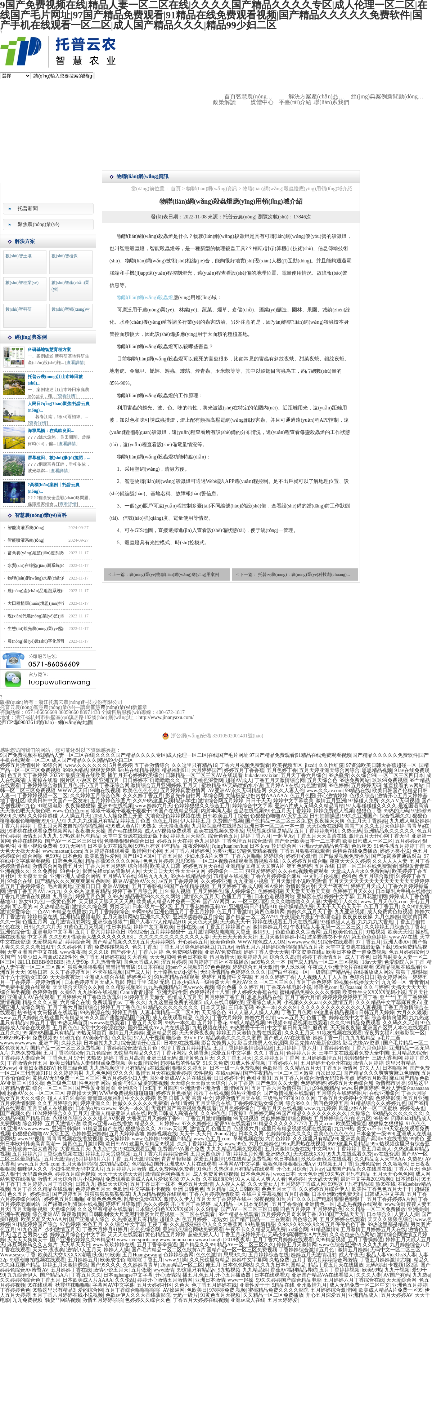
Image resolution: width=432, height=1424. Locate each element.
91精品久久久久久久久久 (170, 1007)
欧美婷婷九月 (252, 957)
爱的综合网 (90, 1290)
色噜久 (202, 1017)
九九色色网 (98, 1073)
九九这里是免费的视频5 (174, 1002)
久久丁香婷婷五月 (70, 972)
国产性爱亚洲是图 (95, 1088)
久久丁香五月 (269, 1053)
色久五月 (17, 1194)
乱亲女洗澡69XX (142, 1199)
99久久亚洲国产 (359, 816)
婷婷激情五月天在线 (238, 1098)
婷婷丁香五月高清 (124, 1058)
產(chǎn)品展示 (330, 96)
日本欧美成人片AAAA (87, 1280)
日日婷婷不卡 (138, 780)
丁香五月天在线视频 (279, 1108)
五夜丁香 (158, 1224)
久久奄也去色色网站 (352, 1234)
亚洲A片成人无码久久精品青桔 (309, 805)
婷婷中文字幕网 (249, 1260)
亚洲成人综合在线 (104, 977)
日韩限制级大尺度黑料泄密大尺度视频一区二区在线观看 (152, 1214)
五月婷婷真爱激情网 (183, 790)
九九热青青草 (106, 962)
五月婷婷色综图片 (110, 800)
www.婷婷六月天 (153, 805)
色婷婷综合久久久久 (288, 1133)
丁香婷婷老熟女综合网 (258, 1103)
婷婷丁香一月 (328, 1038)
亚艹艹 (387, 997)
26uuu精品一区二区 (181, 1265)
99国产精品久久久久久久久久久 (312, 1113)
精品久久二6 (148, 1123)
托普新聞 (28, 208)
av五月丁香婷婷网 (178, 881)
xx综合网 (298, 1229)
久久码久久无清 (400, 1022)
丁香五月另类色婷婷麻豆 (187, 947)
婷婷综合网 (77, 942)
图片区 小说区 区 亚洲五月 (90, 780)
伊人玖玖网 (292, 967)
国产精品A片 (54, 1275)
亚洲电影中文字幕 (52, 932)
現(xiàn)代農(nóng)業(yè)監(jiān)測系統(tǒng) (49, 615)
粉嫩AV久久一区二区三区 (35, 1093)
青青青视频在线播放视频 (74, 1138)
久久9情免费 (415, 906)
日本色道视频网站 (274, 896)
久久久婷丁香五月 (143, 795)
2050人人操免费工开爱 (117, 816)
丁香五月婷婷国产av (227, 927)
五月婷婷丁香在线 (71, 1270)
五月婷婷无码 (366, 785)
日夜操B (237, 1113)
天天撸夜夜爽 (174, 826)
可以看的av (24, 906)
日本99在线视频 (181, 1043)
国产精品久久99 (197, 1244)
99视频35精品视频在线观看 (297, 1022)
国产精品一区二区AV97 (251, 916)
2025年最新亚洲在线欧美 (77, 775)
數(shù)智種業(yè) (22, 282)
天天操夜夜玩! (66, 977)
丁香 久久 (135, 1002)
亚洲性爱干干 (254, 1285)
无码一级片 (185, 1295)
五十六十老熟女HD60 (24, 977)
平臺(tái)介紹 (295, 102)
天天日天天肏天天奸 (234, 937)
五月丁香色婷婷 (314, 982)
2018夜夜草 (237, 1239)
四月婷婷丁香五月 (224, 997)
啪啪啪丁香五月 (145, 1260)
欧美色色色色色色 (334, 1133)
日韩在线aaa (189, 927)
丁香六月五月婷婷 (105, 866)
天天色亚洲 (310, 1174)
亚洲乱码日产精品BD (252, 906)
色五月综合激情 (376, 876)
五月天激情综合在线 (287, 1149)
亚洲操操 (418, 1209)
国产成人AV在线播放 (287, 1038)
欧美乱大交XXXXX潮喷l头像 (70, 1254)
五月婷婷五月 (83, 1260)
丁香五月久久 (86, 1275)
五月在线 (324, 866)
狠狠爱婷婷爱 (261, 871)
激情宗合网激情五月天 (57, 866)
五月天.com (321, 1123)
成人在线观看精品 (172, 1017)
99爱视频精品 (47, 942)
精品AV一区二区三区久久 (245, 1244)
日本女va (259, 846)
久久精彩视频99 (123, 987)
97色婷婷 (70, 1224)
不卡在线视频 (108, 972)
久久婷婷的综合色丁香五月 (30, 1280)
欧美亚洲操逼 (351, 1123)
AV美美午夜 (95, 1038)
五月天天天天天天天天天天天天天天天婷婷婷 (380, 881)
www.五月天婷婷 (18, 1017)
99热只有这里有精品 (157, 846)
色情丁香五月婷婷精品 (186, 1048)
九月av (316, 1169)
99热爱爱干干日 (247, 1027)
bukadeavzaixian (262, 775)
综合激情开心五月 (141, 1043)
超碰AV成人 (238, 780)
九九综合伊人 (22, 1275)
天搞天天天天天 (408, 987)
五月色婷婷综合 (236, 1108)
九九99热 (344, 1128)
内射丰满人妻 (216, 810)
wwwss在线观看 (107, 1022)
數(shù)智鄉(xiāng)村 (70, 309)
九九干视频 (397, 1270)
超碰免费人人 (203, 1234)
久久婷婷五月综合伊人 (324, 1189)
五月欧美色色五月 (343, 932)
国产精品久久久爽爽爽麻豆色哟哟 (73, 881)
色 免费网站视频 (184, 952)
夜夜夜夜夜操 (357, 916)
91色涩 (204, 1169)
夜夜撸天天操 (90, 831)
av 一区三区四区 (250, 901)
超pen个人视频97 (184, 967)
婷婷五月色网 (90, 896)
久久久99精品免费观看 (355, 1022)
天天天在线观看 (125, 1234)
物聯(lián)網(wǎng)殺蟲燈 (145, 297)
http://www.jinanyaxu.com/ (166, 717)
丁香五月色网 (297, 1012)
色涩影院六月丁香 (404, 962)
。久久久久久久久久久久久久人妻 (172, 937)
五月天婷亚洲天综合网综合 (329, 770)
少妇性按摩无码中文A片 (77, 1169)
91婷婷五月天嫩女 (144, 997)
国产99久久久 (105, 1265)
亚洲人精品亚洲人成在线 (118, 1113)
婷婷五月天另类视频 (108, 1154)
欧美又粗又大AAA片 (44, 1219)
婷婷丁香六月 (255, 836)
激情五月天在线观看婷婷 (163, 1073)
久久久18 (98, 952)
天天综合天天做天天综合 (198, 1083)
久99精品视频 (330, 1239)
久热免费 (279, 1260)
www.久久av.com (324, 790)
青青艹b (353, 826)
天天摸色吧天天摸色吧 (25, 810)
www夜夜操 (73, 952)
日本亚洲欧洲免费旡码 (337, 1194)
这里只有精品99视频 (152, 1143)
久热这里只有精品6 (60, 1017)
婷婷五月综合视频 (75, 1174)
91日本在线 (150, 967)
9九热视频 (229, 1270)
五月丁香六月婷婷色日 (100, 932)
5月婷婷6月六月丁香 (98, 1159)
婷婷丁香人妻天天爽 (266, 952)
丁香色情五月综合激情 (247, 841)
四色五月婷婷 (295, 1209)
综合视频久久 (395, 816)
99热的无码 (396, 810)
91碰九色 (70, 1038)
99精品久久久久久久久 (398, 1113)
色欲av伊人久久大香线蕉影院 (138, 1295)
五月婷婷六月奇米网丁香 (288, 1214)
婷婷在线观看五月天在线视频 (285, 921)
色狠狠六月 (246, 1128)
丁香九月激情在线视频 (25, 896)
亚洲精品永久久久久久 (389, 831)
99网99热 (142, 911)
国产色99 (266, 1083)
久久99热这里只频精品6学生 (164, 800)
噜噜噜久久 (167, 780)
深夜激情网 (74, 1214)
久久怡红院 (331, 765)
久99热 (115, 896)
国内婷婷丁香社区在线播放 (218, 962)
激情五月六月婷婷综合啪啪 (265, 947)
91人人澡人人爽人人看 (260, 1179)
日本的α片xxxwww (96, 1108)
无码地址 (376, 1265)
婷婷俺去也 (412, 1108)
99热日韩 (37, 972)
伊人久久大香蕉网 (222, 1224)
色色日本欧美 (192, 957)
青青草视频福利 (105, 1098)
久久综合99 (363, 775)
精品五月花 (310, 947)
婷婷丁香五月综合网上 (137, 891)
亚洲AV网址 (116, 886)
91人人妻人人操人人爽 (254, 1012)
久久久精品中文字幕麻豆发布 (388, 1002)
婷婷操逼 (40, 1194)
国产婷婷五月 (67, 1194)
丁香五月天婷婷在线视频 (200, 1300)
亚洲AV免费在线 (222, 952)
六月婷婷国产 (207, 770)
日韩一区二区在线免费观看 (367, 866)
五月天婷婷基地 (126, 1133)
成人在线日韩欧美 (224, 1002)
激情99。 (263, 932)
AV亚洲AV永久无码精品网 (237, 790)
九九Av (225, 947)
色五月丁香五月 (381, 906)
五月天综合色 (322, 780)
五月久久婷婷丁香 (275, 977)
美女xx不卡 (369, 1128)
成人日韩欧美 (244, 1189)
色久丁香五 (144, 947)
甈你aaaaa (350, 987)
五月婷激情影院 (17, 1103)
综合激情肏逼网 (389, 1017)
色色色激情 (208, 1254)
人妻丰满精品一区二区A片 (169, 1012)
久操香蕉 (199, 1053)
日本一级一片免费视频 (235, 1068)
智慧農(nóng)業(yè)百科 (255, 96)
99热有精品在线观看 (176, 977)
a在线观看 (158, 1068)
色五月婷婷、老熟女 (204, 1219)
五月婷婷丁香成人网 (303, 1184)
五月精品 (216, 1189)
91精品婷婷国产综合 (35, 1224)
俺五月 (213, 1265)
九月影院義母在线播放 (217, 826)
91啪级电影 (50, 805)
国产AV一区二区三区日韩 (73, 841)
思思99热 (185, 861)
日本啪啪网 (395, 1068)
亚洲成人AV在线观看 (30, 997)
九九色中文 (105, 1149)
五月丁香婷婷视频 (339, 1270)
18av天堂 (372, 962)
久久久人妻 (368, 1275)
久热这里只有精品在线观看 (244, 1169)
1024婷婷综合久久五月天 (60, 1113)
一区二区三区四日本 (401, 775)
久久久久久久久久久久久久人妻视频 (341, 1007)
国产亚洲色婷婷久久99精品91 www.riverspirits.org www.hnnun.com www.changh (136, 1239)
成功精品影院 (114, 1164)
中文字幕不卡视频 (150, 1189)
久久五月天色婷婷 (384, 826)
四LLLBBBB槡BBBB (40, 962)
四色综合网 (305, 1219)
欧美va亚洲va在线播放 (107, 1123)
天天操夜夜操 (345, 1027)
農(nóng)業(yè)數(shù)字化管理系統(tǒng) (46, 641)
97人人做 (190, 1179)
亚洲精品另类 (162, 1032)
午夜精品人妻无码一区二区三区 (326, 927)
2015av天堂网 (173, 1128)
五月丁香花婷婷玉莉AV (200, 906)
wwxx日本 (284, 1174)
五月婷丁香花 (212, 1022)
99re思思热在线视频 (304, 1143)
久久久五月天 (299, 1032)
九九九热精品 (360, 1038)
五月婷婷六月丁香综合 (47, 1184)
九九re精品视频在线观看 (159, 1194)
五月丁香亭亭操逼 (157, 1244)
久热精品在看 (55, 906)
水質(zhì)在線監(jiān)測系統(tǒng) (39, 565)
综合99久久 (298, 1103)
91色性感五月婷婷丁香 (399, 846)
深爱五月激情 (209, 1159)
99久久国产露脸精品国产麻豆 (117, 1017)
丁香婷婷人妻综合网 (22, 1058)
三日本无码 (240, 1007)
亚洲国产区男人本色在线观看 (395, 1027)
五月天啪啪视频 (30, 1209)
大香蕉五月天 (75, 1149)
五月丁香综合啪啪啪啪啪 (133, 1290)
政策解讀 (224, 102)
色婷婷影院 (270, 891)
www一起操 (240, 1280)
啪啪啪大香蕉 (235, 932)
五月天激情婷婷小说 (282, 937)
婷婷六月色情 (260, 1017)
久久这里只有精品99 (315, 1138)
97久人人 (370, 1068)
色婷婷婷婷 (313, 1083)
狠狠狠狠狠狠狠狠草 (107, 1194)
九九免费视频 (27, 1300)
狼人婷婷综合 (240, 891)
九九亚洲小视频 (251, 881)
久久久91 (288, 1007)
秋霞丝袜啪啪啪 (72, 1285)
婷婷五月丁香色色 (120, 1007)
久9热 (18, 816)
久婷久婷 (71, 1043)
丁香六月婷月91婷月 (105, 1229)
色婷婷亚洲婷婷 (89, 1133)
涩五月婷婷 (173, 962)
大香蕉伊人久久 (340, 901)
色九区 (363, 1118)
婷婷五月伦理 (248, 1154)
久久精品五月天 (302, 1068)
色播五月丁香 (236, 896)
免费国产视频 (228, 821)
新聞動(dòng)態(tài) (406, 96)
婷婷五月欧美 (372, 1078)
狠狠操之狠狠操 (386, 1123)
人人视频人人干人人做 (322, 977)
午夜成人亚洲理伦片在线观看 (340, 967)
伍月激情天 (222, 957)
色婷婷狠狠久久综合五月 (202, 805)
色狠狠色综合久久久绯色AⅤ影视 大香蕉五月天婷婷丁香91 (118, 1118)
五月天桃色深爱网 (203, 780)
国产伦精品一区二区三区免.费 (278, 821)
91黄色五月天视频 (83, 927)
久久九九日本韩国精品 (280, 1265)
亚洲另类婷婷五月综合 (198, 916)
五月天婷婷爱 (282, 1300)
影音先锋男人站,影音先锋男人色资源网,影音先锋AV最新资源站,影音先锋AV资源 (291, 1043)
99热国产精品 (176, 1138)
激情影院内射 (300, 886)
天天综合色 (213, 1012)
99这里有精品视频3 (335, 1012)
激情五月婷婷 (353, 1249)
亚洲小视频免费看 (37, 846)
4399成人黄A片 (122, 826)
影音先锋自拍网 (183, 795)
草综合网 (213, 795)
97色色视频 (217, 967)
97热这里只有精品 (80, 836)
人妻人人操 (406, 1214)
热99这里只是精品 (348, 1143)
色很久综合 (362, 795)
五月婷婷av (407, 841)
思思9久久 (235, 1254)
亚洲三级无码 (162, 1058)
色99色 (348, 876)
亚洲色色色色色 (104, 1199)
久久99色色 (213, 1113)
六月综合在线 (75, 1002)
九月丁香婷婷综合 (109, 911)
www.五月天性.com (38, 1164)
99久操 (36, 1083)
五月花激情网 (372, 896)
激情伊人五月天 (84, 1249)
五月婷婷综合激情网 (333, 1290)
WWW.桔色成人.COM (261, 942)
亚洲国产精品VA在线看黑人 (323, 1275)
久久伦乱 (125, 1280)
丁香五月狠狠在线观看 (305, 851)
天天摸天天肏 (32, 876)
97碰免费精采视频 (257, 851)
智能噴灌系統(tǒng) (26, 540)
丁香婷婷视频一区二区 (42, 795)
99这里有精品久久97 (136, 1053)
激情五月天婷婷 (126, 1032)
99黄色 (416, 1138)
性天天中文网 (190, 871)
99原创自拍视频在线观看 (37, 1260)
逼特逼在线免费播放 (355, 851)
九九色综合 (98, 1053)
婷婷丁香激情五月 (322, 957)
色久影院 (122, 1038)
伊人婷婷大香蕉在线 (254, 992)
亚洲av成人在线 (247, 1300)
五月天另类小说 (30, 1234)
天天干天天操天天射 (120, 1174)
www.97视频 (30, 1138)
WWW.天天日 (73, 790)
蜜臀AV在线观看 (232, 1123)
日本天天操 (213, 1007)
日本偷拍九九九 (101, 1043)
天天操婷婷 (117, 1138)
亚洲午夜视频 (15, 1214)
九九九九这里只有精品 (93, 821)
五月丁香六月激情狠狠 (276, 1088)
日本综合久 (379, 1214)
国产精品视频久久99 (115, 942)
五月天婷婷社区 (154, 1285)
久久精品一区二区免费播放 (375, 1209)
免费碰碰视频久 (112, 947)
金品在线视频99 (251, 810)
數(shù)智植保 (64, 255)
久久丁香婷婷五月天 (199, 1143)
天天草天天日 (75, 1244)
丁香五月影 (170, 856)
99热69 (94, 1058)
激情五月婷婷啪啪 (102, 1300)
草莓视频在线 (248, 1138)
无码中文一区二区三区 (395, 1249)
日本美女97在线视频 (110, 846)
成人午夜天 (351, 1254)
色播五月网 (35, 921)
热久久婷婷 (155, 1204)
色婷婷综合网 (178, 1254)
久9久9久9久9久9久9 (300, 1224)
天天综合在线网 (324, 826)
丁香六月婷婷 (15, 826)
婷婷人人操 (116, 1249)
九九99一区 (393, 982)
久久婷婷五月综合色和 (95, 795)
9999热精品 (75, 770)
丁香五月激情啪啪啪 (208, 1118)
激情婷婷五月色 (270, 927)
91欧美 (112, 1254)
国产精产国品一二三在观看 (260, 1219)
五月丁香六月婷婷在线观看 (283, 1239)
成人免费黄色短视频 (390, 911)
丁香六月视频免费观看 (245, 765)
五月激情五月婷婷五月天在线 (373, 1229)
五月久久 (10, 1032)
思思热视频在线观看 (359, 1204)
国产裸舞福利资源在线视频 (72, 1204)
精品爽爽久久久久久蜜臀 (233, 1038)
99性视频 (203, 1073)
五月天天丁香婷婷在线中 (224, 1199)
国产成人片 (137, 972)
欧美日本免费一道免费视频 (356, 952)
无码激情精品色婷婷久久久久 (233, 972)
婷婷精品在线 (42, 916)
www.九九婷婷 (320, 1108)
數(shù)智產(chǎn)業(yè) (70, 286)
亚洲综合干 (130, 1088)
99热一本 (266, 1007)
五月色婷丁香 (282, 770)
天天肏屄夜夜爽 (196, 1032)
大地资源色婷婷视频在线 (173, 816)
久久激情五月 (338, 1002)
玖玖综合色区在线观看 (326, 1159)
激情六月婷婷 (368, 1063)
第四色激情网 (270, 911)
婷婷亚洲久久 (95, 1103)
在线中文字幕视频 (262, 1194)
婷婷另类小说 (395, 851)
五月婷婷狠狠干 (167, 932)
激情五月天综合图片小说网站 (70, 1179)
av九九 (53, 891)
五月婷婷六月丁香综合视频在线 (47, 1154)
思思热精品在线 (264, 997)
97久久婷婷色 (197, 1123)
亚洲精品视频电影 (80, 916)
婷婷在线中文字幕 (349, 1017)
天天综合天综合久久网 (78, 987)
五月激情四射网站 (70, 921)
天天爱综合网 (401, 1280)
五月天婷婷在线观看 (342, 1219)
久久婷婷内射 (68, 1073)
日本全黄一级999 (375, 1133)
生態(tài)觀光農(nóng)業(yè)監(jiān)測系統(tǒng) (52, 628)
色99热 (52, 856)
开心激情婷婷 (332, 795)
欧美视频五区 (287, 765)
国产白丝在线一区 (288, 972)
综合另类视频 (15, 992)
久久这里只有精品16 (194, 765)
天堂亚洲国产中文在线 (32, 952)
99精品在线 (357, 790)
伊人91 (57, 821)
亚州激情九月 (312, 1285)
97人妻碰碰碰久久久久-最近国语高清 (387, 805)
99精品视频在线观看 (398, 967)
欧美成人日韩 (165, 866)
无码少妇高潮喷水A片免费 (297, 1234)
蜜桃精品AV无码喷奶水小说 (232, 785)
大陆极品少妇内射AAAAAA (256, 795)
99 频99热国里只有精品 (48, 1032)
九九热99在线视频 (97, 992)
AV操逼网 (173, 1290)
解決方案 (299, 96)
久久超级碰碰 (185, 1224)
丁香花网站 (173, 1053)
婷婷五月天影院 (188, 836)
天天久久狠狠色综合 (390, 1219)
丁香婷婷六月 (283, 1063)
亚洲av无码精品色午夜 (324, 846)
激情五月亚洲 (331, 800)
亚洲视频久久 (15, 871)
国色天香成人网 (141, 962)
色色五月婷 (165, 821)
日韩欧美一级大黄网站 (32, 1149)
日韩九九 (85, 1184)
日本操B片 (407, 1179)
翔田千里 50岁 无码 (148, 982)
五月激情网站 (203, 932)
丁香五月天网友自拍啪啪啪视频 (67, 826)
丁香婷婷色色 (334, 1048)
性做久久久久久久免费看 (140, 1103)
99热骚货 (339, 775)
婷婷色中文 (139, 977)
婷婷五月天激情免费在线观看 (249, 1032)
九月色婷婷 (387, 916)
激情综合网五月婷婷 (220, 800)
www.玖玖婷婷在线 (114, 1244)
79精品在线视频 (231, 876)
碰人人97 (58, 1098)
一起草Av (283, 836)
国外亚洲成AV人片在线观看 (159, 1027)
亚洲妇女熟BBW (36, 1068)
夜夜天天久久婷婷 (350, 861)
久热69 (415, 1159)
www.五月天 (290, 1017)
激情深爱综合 (15, 911)
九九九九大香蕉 (375, 921)
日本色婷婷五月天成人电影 (94, 982)
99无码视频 (245, 1118)
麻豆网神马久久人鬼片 (32, 1244)
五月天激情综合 (141, 1159)
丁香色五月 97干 (66, 1058)
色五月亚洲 (415, 1098)
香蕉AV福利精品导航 (293, 1270)
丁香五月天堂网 (144, 1022)
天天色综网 (162, 957)
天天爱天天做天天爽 (307, 891)
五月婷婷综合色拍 (334, 1118)
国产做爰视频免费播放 (344, 856)
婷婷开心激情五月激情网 (165, 1280)
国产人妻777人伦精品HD (157, 921)
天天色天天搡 (203, 921)
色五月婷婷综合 (406, 952)
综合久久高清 (285, 957)
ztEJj (150, 1088)
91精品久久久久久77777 (279, 1123)
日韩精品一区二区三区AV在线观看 (203, 775)
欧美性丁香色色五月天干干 (382, 1189)
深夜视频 (264, 1199)
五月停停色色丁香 (345, 1224)
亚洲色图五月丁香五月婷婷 (184, 911)
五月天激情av (59, 1159)
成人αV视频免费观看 (168, 831)
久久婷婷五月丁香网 (277, 1058)
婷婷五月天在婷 (174, 841)
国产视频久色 (15, 1113)
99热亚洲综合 (246, 1093)
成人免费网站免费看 (171, 1169)
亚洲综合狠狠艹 (110, 921)
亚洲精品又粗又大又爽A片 (254, 866)
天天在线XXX (308, 1154)
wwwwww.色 (302, 942)
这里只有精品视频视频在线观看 (296, 1128)
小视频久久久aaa (302, 1002)
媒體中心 (262, 102)
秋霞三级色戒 (72, 1068)
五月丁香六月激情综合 (73, 1007)
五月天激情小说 (62, 1123)
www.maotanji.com (62, 851)
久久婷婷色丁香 (74, 947)
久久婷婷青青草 (140, 1265)
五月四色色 (65, 1027)
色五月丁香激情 (234, 911)
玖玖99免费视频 (390, 780)
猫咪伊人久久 (32, 1169)
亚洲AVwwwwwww (28, 1128)
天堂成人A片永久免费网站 (360, 871)
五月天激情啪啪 (79, 1164)
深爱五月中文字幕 (231, 1053)
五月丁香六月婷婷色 (187, 851)
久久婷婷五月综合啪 (304, 861)
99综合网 (52, 765)
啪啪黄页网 (415, 916)
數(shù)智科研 (18, 309)
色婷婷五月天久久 (353, 891)
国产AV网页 (216, 901)
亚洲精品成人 (363, 1295)
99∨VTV (194, 1038)
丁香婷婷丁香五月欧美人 (364, 1149)
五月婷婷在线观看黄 (107, 851)
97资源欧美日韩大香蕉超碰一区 (381, 765)
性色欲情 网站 (95, 1083)
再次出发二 (328, 1073)
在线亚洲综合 (384, 1093)
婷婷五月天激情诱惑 (65, 1265)
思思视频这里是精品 (269, 831)
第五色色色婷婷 (369, 937)
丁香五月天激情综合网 (280, 780)
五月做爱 (141, 1270)
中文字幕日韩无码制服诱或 (297, 1027)
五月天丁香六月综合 (303, 775)
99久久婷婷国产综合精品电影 (288, 1280)
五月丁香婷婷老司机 (316, 831)
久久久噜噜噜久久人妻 (295, 901)
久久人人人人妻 (390, 861)
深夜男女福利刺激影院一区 (394, 1032)
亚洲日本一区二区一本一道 (274, 826)
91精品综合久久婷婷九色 (378, 1103)
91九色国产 (29, 1229)
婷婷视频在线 (162, 1133)
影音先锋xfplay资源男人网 (111, 871)
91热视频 (375, 932)
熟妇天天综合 (113, 1184)
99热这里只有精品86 (350, 1184)
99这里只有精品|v (196, 1270)
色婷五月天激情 (195, 1184)
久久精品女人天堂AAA (379, 1159)
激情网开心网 (147, 851)
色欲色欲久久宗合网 (298, 932)
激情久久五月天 (201, 896)
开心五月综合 (291, 1169)
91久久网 (306, 1098)
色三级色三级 (61, 1083)
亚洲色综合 (367, 1164)
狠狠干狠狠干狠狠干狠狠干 (121, 810)
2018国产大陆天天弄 (341, 1214)
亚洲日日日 (87, 886)
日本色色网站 (255, 1174)
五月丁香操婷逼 (365, 1239)
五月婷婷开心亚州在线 (326, 1063)
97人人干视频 (149, 1038)
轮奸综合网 (284, 846)
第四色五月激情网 (83, 1143)
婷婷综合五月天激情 (255, 967)
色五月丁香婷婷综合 (22, 886)
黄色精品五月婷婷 (165, 1234)
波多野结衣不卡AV (328, 937)
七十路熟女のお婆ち (175, 972)
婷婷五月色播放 (173, 1093)
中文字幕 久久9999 (48, 937)
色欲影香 (272, 1068)
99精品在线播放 (69, 911)
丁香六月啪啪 (246, 856)
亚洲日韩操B (66, 1128)
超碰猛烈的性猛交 (180, 1063)
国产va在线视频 (125, 831)
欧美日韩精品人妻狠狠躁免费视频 (88, 1063)
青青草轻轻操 (176, 1159)
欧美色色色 (222, 942)
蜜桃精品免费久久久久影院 (310, 992)
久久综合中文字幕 (125, 1224)
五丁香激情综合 (152, 765)
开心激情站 (167, 1275)
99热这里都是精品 (388, 1224)
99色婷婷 (339, 785)
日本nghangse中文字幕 (128, 1275)
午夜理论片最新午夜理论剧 (310, 916)
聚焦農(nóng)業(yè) (38, 224)
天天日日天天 (158, 871)
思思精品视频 (377, 770)
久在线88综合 (218, 1179)
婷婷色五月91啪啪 (64, 1199)
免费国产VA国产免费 (181, 1149)
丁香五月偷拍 (410, 921)
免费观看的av (107, 1002)
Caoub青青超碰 (137, 992)
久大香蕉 (137, 957)
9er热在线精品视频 (138, 770)
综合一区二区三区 (52, 1088)
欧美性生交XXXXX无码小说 (374, 992)
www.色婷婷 (145, 1138)
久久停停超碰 (42, 816)
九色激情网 (313, 785)
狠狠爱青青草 (414, 866)
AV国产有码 (396, 1275)
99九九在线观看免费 (349, 1154)
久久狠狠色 (395, 1164)
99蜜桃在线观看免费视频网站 (40, 831)
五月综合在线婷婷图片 (341, 1093)
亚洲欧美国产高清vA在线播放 (374, 1138)
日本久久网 (251, 1133)
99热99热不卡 (15, 1038)
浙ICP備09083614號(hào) (27, 722)
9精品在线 (283, 1285)
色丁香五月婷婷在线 (102, 957)
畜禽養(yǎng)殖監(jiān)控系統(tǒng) (41, 552)
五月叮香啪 (296, 1194)
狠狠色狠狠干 (349, 1199)
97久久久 (123, 1073)
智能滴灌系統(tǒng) (26, 527)
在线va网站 (228, 1073)
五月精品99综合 (409, 1053)
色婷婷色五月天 (93, 1189)
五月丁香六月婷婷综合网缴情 (324, 1260)
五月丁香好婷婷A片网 (391, 1199)
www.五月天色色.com (384, 901)
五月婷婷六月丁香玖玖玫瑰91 (89, 997)
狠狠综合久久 (140, 1128)
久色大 (181, 1285)
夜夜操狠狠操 (80, 805)
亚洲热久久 (278, 1154)
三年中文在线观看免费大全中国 (354, 1053)
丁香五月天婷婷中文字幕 (345, 1098)
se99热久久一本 (268, 962)
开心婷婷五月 (193, 942)
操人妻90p (77, 962)
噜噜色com (326, 987)
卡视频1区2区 (403, 1265)
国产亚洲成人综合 (89, 1219)
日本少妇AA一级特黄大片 (200, 982)
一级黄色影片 (61, 901)
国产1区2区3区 (138, 856)
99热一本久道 (180, 1022)
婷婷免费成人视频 (334, 810)
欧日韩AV (116, 1143)
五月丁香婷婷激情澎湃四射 (243, 1048)
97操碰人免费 (363, 800)
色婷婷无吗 (261, 1113)
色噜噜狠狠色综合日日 (129, 841)
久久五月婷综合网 (57, 1103)
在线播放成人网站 (373, 972)
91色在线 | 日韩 (17, 927)
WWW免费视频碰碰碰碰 (126, 1093)
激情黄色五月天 (196, 1058)
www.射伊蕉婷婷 (360, 1088)
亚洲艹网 (49, 1043)
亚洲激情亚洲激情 (201, 1088)
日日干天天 (258, 800)
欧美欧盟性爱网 (102, 856)
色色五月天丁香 (279, 1189)
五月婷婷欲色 (327, 1209)
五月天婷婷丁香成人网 (237, 886)
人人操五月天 (75, 816)
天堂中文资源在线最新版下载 (135, 836)
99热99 (380, 1118)
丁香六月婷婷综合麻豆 (276, 876)
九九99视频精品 (321, 1088)
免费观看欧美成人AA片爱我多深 (141, 1179)
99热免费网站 (354, 780)
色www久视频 (198, 987)
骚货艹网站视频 (62, 1300)
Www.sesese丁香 (18, 1254)
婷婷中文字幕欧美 (293, 800)
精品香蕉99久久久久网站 (113, 861)
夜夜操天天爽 (329, 821)
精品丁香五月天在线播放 (336, 1265)
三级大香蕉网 (387, 1058)
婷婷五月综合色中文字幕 (77, 1234)
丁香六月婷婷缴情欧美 (214, 1194)
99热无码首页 (73, 1022)
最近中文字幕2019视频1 (367, 1179)
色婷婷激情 (45, 992)
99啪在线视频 (105, 790)
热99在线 (385, 1184)
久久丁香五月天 (234, 1058)
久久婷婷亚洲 (216, 881)
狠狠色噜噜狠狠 (85, 967)
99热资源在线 (95, 1012)
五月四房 (168, 1088)
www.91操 (176, 1260)
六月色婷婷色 (264, 1143)
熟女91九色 (31, 901)
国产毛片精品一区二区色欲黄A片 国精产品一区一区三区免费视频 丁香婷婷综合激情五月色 (233, 1249)
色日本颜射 (286, 1159)
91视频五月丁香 (335, 1164)
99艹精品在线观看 (239, 1214)
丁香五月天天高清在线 (321, 836)
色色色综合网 (145, 1229)
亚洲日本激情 (210, 1280)
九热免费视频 (26, 1053)
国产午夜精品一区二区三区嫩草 (278, 1073)
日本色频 (72, 856)
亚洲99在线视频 (115, 805)
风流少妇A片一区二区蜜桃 (367, 1108)
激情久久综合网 (89, 906)
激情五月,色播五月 (211, 1128)
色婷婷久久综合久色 (147, 1300)
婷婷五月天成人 (368, 886)
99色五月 (92, 1224)
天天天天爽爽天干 (27, 1239)
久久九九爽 (375, 1244)
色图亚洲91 (258, 1078)
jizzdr (310, 765)
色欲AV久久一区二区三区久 (263, 982)
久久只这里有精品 (209, 1260)
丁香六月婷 (150, 952)
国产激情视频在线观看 (289, 1093)
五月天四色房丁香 (210, 1154)
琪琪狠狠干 (356, 1058)
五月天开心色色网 (393, 1174)
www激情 (163, 1270)
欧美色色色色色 (140, 790)
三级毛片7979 (278, 1098)
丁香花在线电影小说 (289, 987)
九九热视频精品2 (162, 987)
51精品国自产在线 (102, 1128)
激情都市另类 (390, 1083)
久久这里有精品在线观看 (105, 1209)
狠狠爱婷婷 (103, 770)
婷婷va (172, 1123)
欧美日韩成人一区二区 (367, 841)
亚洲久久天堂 (155, 916)
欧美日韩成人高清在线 (173, 1113)
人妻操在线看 (42, 780)
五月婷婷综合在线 (268, 1254)
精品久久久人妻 (40, 1002)
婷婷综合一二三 (225, 871)
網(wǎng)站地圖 (75, 722)
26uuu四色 (224, 1133)
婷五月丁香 (42, 1022)
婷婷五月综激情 (123, 1204)
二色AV (40, 911)
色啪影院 (142, 1164)
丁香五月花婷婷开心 (243, 1234)
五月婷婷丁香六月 (296, 1048)
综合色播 (226, 987)
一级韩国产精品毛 (331, 972)
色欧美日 (197, 1290)
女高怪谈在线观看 (57, 1012)
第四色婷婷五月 (330, 1103)
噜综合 (173, 1038)
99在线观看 (40, 1285)
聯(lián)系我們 (331, 102)
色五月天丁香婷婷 (27, 775)
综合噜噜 (138, 866)
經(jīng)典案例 (369, 96)
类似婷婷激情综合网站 (286, 1118)
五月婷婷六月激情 (126, 1169)
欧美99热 (372, 1270)
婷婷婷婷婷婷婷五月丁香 (350, 997)
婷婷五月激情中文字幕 (227, 977)
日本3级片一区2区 (152, 906)
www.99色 (236, 1143)
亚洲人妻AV (396, 942)
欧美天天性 (400, 932)
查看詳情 (75, 362)
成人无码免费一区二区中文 (359, 1285)
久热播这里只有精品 (134, 1219)
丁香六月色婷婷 (369, 1048)
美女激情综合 (143, 1063)
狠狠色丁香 (369, 810)
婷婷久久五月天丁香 (309, 911)
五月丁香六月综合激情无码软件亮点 (314, 1078)
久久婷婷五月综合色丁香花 (394, 927)
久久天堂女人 (263, 1184)
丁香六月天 (406, 1169)
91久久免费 (215, 1063)
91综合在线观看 (335, 942)
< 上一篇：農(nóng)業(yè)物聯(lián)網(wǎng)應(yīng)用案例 (163, 574)
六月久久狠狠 (412, 1012)
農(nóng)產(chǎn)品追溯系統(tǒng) (40, 590)
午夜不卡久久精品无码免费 (255, 1229)
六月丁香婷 (240, 1083)
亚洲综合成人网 (264, 1002)
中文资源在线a (307, 952)
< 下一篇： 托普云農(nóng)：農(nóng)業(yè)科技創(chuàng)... (293, 574)
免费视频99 (45, 1038)
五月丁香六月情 (302, 997)
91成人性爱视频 (248, 1063)
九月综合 (63, 896)
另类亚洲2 (223, 851)
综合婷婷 (32, 1123)
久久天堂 (288, 1083)
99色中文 (70, 871)
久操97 (67, 992)
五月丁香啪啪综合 (64, 1053)
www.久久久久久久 (86, 765)
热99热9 (26, 1012)
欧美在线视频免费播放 (219, 831)
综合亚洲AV (45, 1214)
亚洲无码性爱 (172, 992)
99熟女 (149, 826)
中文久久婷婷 (140, 1098)
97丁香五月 (368, 942)
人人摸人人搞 (230, 1184)
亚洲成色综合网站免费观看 (193, 1229)
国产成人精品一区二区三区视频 (324, 962)
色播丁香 (316, 1017)
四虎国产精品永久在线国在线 (359, 1169)
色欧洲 (120, 1189)
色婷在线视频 (27, 841)
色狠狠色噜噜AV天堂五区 (278, 816)
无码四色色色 (37, 1174)
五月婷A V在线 (282, 785)
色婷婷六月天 (301, 1053)
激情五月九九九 (40, 836)
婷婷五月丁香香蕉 (244, 770)
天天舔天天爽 (323, 1179)
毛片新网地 (60, 886)
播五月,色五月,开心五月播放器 (217, 1275)
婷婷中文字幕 (339, 896)
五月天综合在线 (213, 1103)
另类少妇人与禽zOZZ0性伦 (47, 957)
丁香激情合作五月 (27, 1063)
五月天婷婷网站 (157, 942)
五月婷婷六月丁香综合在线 (354, 1280)
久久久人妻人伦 (286, 790)
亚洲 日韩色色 (188, 1189)
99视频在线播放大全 (356, 982)
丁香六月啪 (414, 1093)
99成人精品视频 (247, 1022)
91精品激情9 (324, 1229)
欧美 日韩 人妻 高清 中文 (185, 1098)
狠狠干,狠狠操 (411, 972)
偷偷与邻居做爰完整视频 (140, 1083)
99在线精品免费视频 (249, 1159)
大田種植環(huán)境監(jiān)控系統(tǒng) (45, 603)
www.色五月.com (212, 1138)
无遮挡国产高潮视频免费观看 (184, 1108)
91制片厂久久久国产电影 (304, 1199)
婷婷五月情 (125, 1012)
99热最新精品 (260, 1224)
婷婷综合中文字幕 (252, 805)
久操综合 (360, 1113)
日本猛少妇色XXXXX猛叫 (164, 1209)
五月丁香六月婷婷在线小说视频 (67, 1295)
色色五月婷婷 (158, 861)
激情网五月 (236, 1088)
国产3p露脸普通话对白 (396, 856)
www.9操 (394, 1204)
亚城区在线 (309, 896)
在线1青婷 (181, 1103)
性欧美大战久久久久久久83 (101, 937)
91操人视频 (177, 891)
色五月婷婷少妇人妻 (124, 1078)
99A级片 (274, 886)
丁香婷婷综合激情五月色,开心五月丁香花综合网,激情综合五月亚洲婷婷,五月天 (110, 785)
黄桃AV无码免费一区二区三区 (65, 1078)
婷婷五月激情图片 (20, 765)
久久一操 (10, 921)
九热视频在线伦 (210, 1027)
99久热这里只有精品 (347, 1174)
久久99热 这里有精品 (87, 891)
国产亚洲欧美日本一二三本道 (307, 841)
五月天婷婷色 (208, 891)
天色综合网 (62, 1209)
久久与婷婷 (376, 987)
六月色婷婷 (278, 1138)
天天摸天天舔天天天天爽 (106, 901)
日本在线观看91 (271, 1275)
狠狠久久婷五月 (189, 1068)
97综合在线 (19, 881)
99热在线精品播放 (191, 876)
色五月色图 (302, 795)
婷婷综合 (274, 856)
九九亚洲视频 (349, 911)
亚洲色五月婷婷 (409, 1285)
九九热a (421, 1275)
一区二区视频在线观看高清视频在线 (239, 861)
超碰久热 (169, 1219)
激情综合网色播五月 (167, 1174)
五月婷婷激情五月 (322, 1058)
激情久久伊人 (179, 1199)
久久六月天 (48, 927)
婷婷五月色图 (135, 821)
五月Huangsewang (141, 1254)
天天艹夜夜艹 (333, 886)
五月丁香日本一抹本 (152, 1184)
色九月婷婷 (207, 841)
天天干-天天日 (195, 1133)
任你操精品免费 (296, 906)
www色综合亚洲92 (339, 1244)
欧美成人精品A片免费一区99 (168, 901)
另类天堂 (119, 906)
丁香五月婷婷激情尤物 (385, 1260)
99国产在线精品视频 (176, 810)
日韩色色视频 (68, 861)
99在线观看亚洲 (137, 1149)
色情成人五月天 (184, 997)
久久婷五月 (251, 987)
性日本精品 (118, 927)
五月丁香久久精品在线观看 (42, 1189)
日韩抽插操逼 (325, 816)
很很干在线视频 (211, 1093)
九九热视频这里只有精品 (117, 1068)
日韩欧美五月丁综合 (225, 816)
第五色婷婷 (299, 866)
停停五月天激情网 (296, 1244)
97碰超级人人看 (338, 921)
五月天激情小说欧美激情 (298, 881)
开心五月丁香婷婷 (190, 1204)
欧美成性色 (112, 1260)
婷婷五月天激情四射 (313, 1254)
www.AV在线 (403, 937)
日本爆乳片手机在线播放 (403, 891)
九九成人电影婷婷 (410, 821)
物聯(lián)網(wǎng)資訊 (43, 192)
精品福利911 (175, 770)
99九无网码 (72, 846)
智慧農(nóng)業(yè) (111, 707)
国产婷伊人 (123, 952)
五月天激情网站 (120, 916)
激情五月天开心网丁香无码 (379, 836)
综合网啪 (32, 856)
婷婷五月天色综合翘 (350, 1083)
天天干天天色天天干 (338, 906)
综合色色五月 (223, 836)
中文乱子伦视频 (321, 876)
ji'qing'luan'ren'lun (228, 846)
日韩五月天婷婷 (376, 1012)
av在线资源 (386, 1154)
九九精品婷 (255, 1270)
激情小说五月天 (111, 1270)
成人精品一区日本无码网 (241, 1204)
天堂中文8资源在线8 (103, 1027)
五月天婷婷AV (397, 1295)
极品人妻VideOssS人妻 (391, 1254)
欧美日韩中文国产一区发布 (57, 800)
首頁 (230, 96)
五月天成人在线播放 (50, 1108)
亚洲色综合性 (15, 932)
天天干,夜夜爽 (48, 1249)
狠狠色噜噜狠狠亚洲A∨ (289, 1164)
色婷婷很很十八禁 (209, 992)
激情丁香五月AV (25, 891)
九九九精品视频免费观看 (234, 1149)
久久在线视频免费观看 (303, 871)
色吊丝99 (361, 846)
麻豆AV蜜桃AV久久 (134, 881)
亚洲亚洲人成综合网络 (75, 876)
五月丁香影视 (147, 886)
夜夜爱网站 (195, 846)
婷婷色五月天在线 (203, 866)
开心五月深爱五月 (326, 1295)
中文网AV (323, 1149)
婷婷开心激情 (301, 856)
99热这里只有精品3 (53, 1290)
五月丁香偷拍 (287, 1204)
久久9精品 (207, 1209)
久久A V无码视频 (400, 800)
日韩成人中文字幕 (384, 1194)
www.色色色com (70, 810)
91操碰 (77, 1098)
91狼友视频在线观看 (339, 1032)
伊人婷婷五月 (195, 821)
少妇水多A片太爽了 (207, 856)
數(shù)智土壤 (18, 255)
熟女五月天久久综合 (22, 1098)
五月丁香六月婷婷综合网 (160, 1154)
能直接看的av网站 (403, 785)
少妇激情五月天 (62, 1229)
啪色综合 (138, 932)
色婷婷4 (297, 1179)
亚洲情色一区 (320, 1204)
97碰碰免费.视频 (227, 1290)
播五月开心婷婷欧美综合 (135, 775)
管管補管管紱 (120, 967)
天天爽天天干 (235, 921)
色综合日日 (362, 977)
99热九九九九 (153, 876)
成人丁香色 (357, 957)
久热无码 (352, 831)
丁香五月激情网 (339, 1068)
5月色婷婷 (120, 765)
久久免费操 (45, 871)
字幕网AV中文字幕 (239, 1164)
